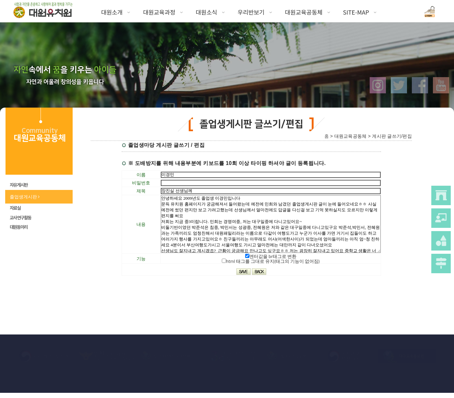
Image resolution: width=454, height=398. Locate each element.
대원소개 (115, 12)
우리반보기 (255, 12)
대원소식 (210, 12)
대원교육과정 (163, 12)
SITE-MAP (360, 12)
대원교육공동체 (307, 12)
